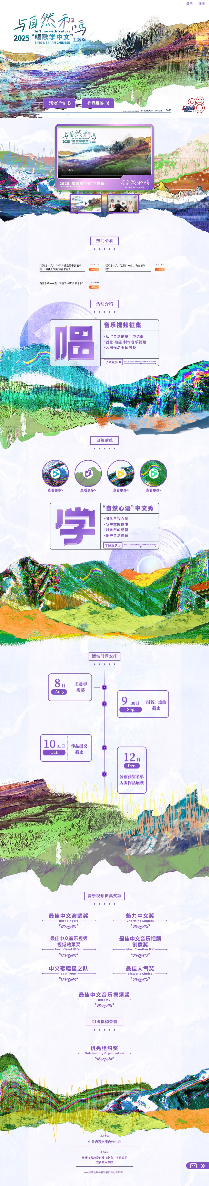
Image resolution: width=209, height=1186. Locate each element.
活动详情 (57, 103)
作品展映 (95, 103)
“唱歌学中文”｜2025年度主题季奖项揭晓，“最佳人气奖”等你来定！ (60, 267)
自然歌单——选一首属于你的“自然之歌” (61, 283)
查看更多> (55, 476)
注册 (201, 3)
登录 (189, 3)
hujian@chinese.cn (111, 1179)
